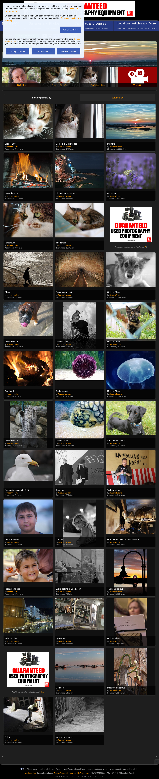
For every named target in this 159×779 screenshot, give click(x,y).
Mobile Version (30, 773)
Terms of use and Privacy (63, 773)
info (145, 247)
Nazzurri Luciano (13, 147)
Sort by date (117, 98)
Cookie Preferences (81, 773)
